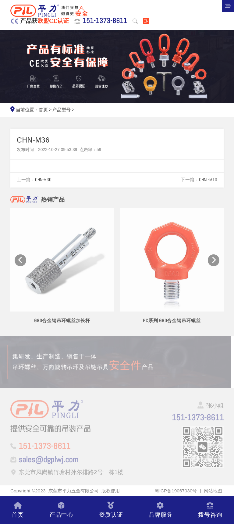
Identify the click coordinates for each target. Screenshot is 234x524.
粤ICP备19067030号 (176, 490)
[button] (20, 264)
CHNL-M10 (208, 180)
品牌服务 (161, 510)
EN (146, 21)
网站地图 (213, 490)
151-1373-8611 (105, 21)
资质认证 (111, 510)
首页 (43, 110)
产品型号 (61, 110)
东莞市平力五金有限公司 (73, 490)
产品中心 (61, 510)
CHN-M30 (43, 180)
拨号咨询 (210, 510)
